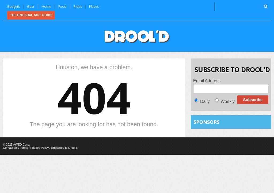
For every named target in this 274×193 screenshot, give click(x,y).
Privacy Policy (40, 147)
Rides (78, 6)
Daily (205, 101)
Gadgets (13, 6)
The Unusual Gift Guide (31, 15)
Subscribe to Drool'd (64, 147)
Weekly (228, 101)
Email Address (206, 81)
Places (94, 6)
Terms (24, 147)
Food (62, 6)
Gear (31, 6)
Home (46, 6)
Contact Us (10, 147)
